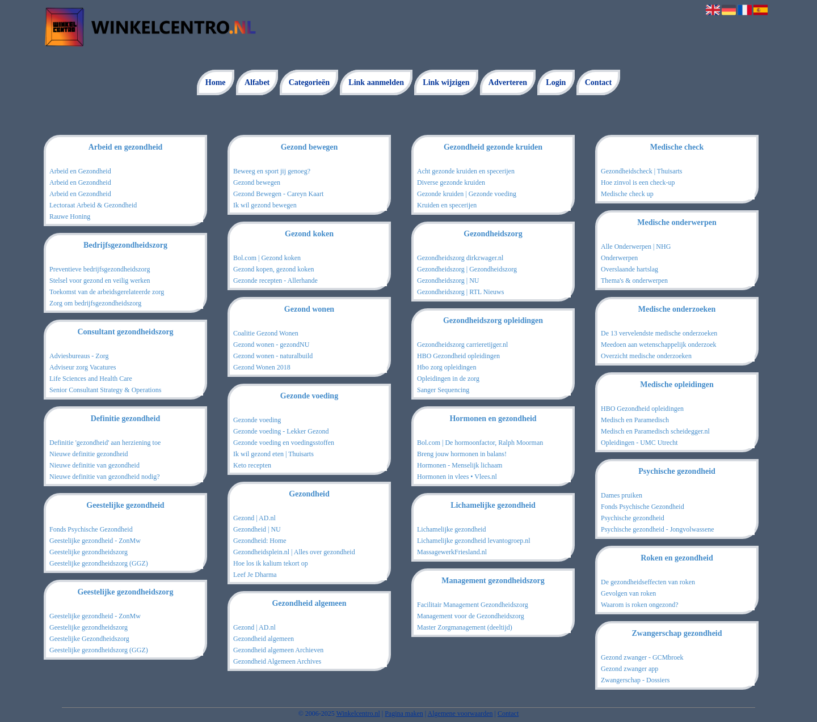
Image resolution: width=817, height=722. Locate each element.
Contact (598, 82)
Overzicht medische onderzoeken (646, 356)
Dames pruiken (621, 495)
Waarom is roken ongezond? (640, 605)
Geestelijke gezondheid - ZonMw (95, 541)
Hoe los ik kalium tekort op (270, 563)
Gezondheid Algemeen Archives (277, 661)
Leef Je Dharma (255, 575)
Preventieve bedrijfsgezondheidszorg (99, 269)
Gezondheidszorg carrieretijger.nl (462, 345)
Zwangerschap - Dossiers (635, 680)
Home (215, 82)
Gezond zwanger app (629, 669)
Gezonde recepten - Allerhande (275, 280)
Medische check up (627, 194)
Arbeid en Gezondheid (80, 171)
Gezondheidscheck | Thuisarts (641, 171)
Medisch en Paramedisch (635, 420)
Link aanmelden (376, 82)
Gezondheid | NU (257, 529)
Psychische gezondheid (632, 518)
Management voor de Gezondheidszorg (470, 616)
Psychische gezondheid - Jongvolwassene (657, 529)
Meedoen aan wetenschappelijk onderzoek (659, 345)
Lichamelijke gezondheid (451, 529)
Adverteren (507, 82)
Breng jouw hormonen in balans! (462, 454)
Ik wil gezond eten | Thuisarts (273, 454)
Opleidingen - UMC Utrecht (639, 443)
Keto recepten (252, 465)
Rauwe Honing (69, 216)
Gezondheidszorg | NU (448, 280)
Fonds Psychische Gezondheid (91, 529)
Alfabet (257, 82)
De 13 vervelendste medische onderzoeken (659, 333)
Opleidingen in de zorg (448, 379)
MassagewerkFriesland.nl (452, 552)
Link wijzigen (446, 82)
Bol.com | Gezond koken (267, 258)
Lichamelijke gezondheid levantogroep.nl (473, 541)
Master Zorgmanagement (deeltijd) (464, 627)
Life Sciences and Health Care (90, 379)
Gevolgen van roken (628, 593)
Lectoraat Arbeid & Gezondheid (93, 205)
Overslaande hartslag (629, 269)
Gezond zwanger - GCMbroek (642, 657)
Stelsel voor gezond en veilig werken (99, 280)
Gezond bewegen (256, 182)
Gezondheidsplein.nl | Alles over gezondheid (294, 552)
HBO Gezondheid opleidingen (458, 356)
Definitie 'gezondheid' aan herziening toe (105, 443)
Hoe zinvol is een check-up (638, 182)
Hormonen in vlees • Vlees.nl (457, 477)
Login (556, 82)
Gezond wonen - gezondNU (271, 345)
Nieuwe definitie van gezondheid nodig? (104, 477)
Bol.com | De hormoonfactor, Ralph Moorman (480, 443)
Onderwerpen (619, 258)
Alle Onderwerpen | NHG (636, 246)
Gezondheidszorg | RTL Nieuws (460, 292)
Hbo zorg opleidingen (446, 367)
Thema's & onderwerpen (634, 280)
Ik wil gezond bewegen (265, 205)
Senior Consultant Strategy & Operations (105, 390)
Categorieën (309, 82)
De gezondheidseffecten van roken (648, 582)
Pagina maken (404, 713)
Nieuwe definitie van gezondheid (94, 465)
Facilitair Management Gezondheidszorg (472, 605)
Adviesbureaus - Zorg (78, 356)
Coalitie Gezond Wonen (265, 333)
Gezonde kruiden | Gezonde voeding (466, 194)
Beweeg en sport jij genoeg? (271, 171)
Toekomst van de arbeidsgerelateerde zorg (106, 292)
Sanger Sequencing (443, 390)
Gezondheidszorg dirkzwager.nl (460, 258)
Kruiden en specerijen (447, 205)
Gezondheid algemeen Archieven (278, 650)
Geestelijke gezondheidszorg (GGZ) (98, 563)
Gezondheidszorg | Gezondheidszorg (467, 269)
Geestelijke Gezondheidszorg (89, 639)
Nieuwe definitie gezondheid (88, 454)
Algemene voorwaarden (460, 713)
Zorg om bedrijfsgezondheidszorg (95, 303)
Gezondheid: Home (260, 541)
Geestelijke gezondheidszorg (88, 552)
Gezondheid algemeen (263, 639)
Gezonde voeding (257, 420)
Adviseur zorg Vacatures (82, 367)
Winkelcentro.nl (358, 713)
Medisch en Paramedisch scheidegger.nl (655, 431)
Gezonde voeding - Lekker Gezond (281, 431)
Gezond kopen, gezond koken (273, 269)
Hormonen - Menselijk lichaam (459, 465)
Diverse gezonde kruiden (451, 182)
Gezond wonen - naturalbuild (273, 356)
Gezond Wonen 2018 (261, 367)
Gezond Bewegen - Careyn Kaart (278, 194)
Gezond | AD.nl (254, 518)
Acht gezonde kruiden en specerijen (466, 171)
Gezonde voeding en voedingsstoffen (283, 443)
